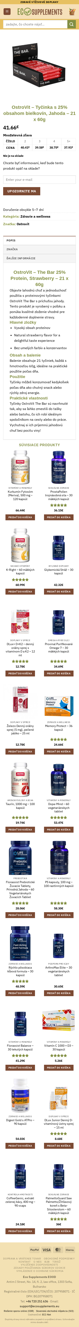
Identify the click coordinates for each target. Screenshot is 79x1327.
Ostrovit (23, 224)
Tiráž (56, 1261)
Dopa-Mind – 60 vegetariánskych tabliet (59, 807)
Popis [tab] (11, 240)
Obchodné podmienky (59, 1258)
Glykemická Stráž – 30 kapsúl (58, 571)
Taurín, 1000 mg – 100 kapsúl (20, 806)
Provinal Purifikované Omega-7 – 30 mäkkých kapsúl (59, 647)
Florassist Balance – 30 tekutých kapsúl (20, 1047)
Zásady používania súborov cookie (40, 1267)
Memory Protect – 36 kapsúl (58, 728)
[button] (7, 11)
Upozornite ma (21, 191)
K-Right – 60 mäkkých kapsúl (20, 571)
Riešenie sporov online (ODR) (19, 1311)
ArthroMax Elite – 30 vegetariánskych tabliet (58, 971)
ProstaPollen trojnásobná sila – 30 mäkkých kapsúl (58, 495)
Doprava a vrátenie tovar (22, 1258)
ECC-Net (46, 1314)
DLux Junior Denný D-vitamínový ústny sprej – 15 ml (59, 1123)
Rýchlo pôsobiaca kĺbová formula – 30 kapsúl (20, 971)
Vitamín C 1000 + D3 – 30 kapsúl (58, 1047)
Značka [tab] (12, 249)
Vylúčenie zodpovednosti (39, 1264)
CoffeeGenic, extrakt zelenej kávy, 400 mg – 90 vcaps (20, 1202)
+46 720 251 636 (37, 1301)
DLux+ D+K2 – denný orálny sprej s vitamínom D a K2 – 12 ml (20, 649)
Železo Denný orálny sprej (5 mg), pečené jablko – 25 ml (20, 729)
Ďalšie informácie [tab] (21, 258)
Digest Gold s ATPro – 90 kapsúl (20, 1122)
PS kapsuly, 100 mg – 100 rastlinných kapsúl (59, 884)
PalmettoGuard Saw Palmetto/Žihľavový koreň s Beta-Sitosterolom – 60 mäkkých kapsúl (59, 1206)
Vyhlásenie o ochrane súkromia (40, 1270)
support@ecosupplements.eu (39, 1306)
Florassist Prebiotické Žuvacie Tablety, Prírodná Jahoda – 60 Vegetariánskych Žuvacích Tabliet (20, 889)
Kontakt (25, 1261)
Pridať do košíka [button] (20, 517)
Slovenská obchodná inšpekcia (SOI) (55, 1311)
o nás (37, 1261)
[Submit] (71, 24)
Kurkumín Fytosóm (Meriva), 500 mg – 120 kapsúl (20, 495)
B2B (47, 1261)
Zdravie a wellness (35, 216)
